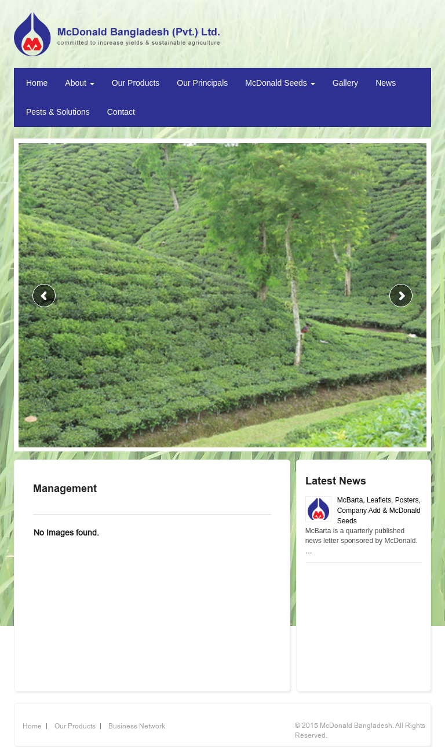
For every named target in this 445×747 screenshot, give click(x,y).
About (79, 83)
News (385, 83)
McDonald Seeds (280, 83)
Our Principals (202, 83)
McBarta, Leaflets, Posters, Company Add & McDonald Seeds (379, 510)
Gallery (345, 83)
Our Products (135, 83)
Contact (121, 111)
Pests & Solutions (58, 111)
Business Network (136, 726)
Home (37, 83)
